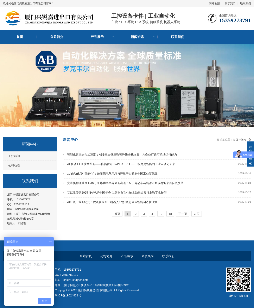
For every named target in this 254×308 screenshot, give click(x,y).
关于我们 (230, 3)
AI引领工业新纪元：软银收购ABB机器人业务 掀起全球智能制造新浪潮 (159, 202)
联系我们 (245, 3)
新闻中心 (246, 139)
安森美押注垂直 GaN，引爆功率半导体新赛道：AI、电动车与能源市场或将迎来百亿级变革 (159, 183)
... (161, 213)
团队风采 (147, 256)
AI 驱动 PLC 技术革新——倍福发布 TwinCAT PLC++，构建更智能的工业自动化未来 (159, 164)
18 (170, 213)
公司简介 (56, 37)
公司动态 (14, 165)
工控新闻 (14, 156)
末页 (196, 213)
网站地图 (214, 3)
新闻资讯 (137, 37)
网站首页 (86, 256)
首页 (20, 37)
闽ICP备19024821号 (68, 295)
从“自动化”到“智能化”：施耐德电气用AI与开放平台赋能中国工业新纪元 (159, 173)
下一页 (182, 213)
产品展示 (97, 37)
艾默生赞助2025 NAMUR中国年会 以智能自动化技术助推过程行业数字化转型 (159, 192)
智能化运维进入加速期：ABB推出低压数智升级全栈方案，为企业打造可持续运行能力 (159, 154)
